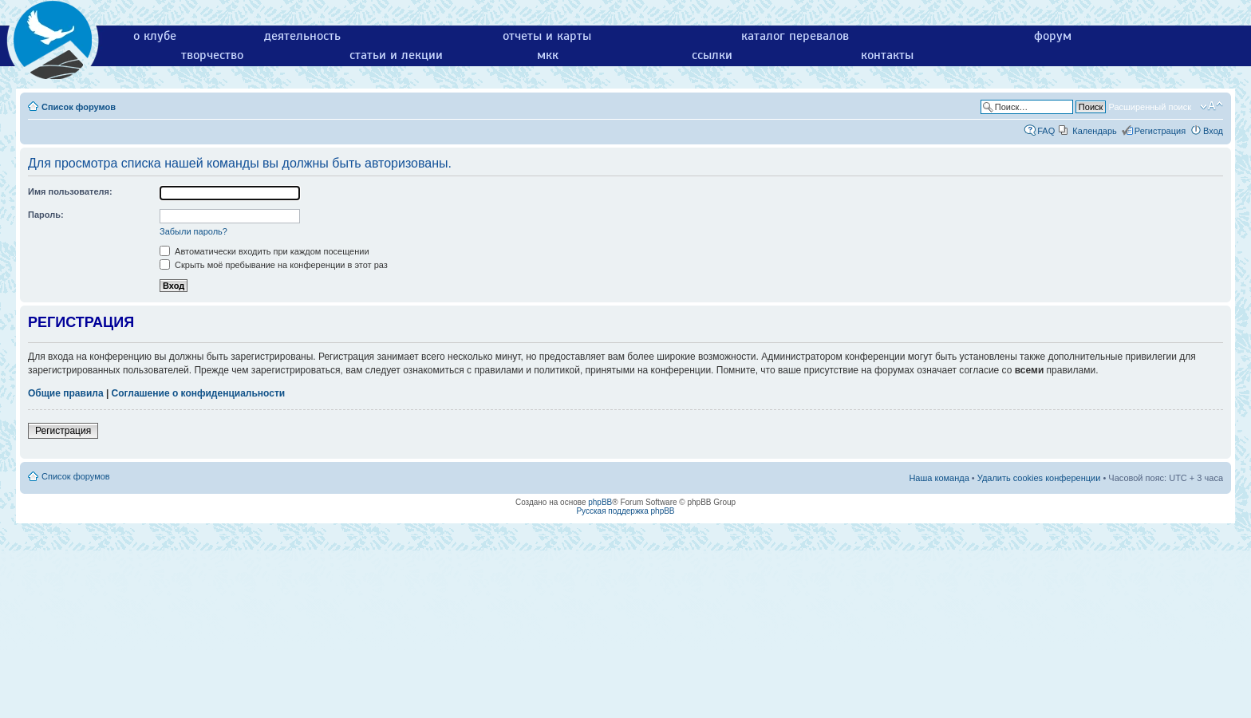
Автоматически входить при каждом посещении (264, 251)
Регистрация (1160, 131)
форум (1052, 36)
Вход (1213, 131)
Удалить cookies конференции (1039, 478)
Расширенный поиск (1149, 107)
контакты (887, 55)
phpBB (600, 502)
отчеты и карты (547, 36)
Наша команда (939, 478)
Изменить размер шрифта (1211, 106)
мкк (547, 55)
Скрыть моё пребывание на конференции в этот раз (274, 265)
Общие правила (66, 393)
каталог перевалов (795, 36)
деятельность (302, 36)
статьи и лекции (396, 55)
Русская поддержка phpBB (625, 511)
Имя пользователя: (70, 191)
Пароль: (46, 214)
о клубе (154, 36)
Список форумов (78, 107)
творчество (212, 55)
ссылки (712, 55)
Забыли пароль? (193, 231)
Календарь (1094, 131)
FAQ (1046, 131)
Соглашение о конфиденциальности (199, 393)
